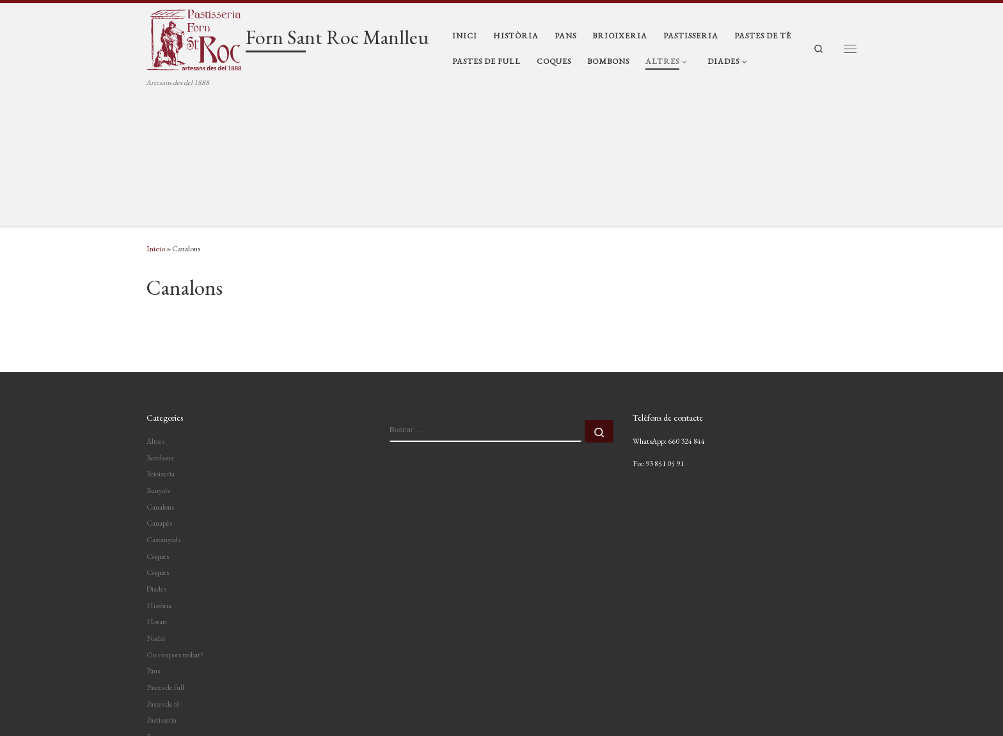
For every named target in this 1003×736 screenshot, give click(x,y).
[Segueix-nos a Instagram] (823, 699)
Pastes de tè (163, 571)
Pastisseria (161, 588)
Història (158, 472)
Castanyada (163, 407)
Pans (153, 538)
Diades (156, 456)
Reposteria (162, 604)
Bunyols (158, 357)
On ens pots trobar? (174, 522)
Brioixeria (160, 341)
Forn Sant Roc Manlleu (222, 696)
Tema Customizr (289, 714)
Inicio (155, 116)
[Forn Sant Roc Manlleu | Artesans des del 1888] (193, 38)
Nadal (155, 506)
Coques (157, 423)
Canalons (160, 374)
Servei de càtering (171, 637)
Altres (155, 308)
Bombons (159, 325)
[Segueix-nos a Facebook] (849, 699)
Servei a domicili (169, 620)
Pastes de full (165, 555)
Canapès (159, 391)
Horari (156, 489)
